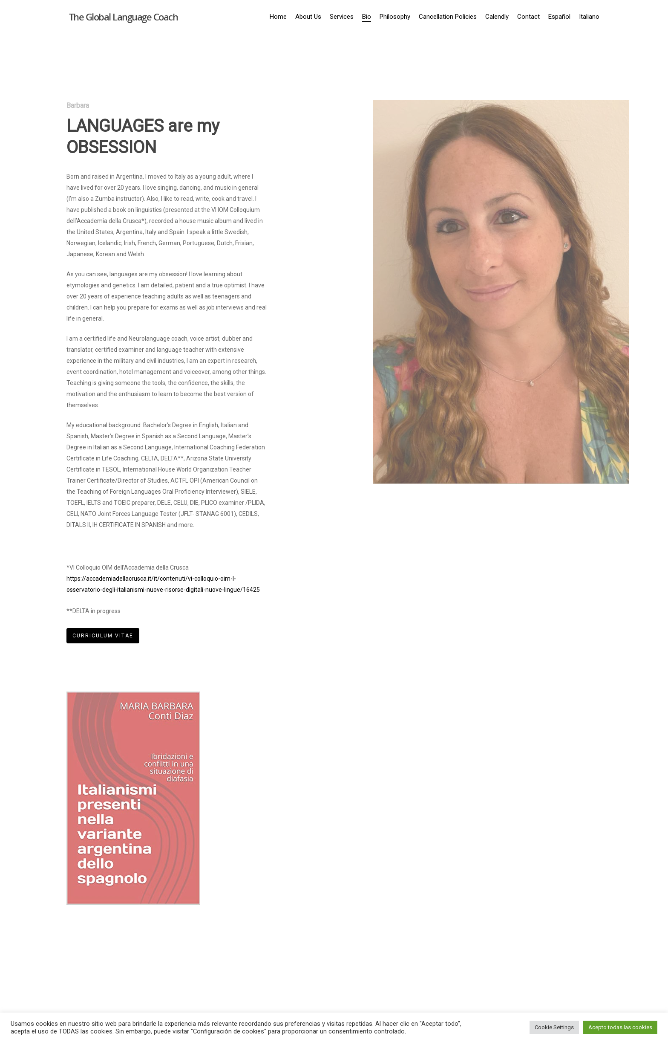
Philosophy (395, 16)
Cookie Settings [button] (554, 1027)
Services (342, 16)
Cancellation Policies (448, 16)
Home (278, 16)
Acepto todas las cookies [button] (620, 1027)
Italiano (589, 16)
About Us (308, 16)
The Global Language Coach (123, 16)
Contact (528, 16)
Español (559, 16)
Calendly (497, 16)
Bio (366, 16)
